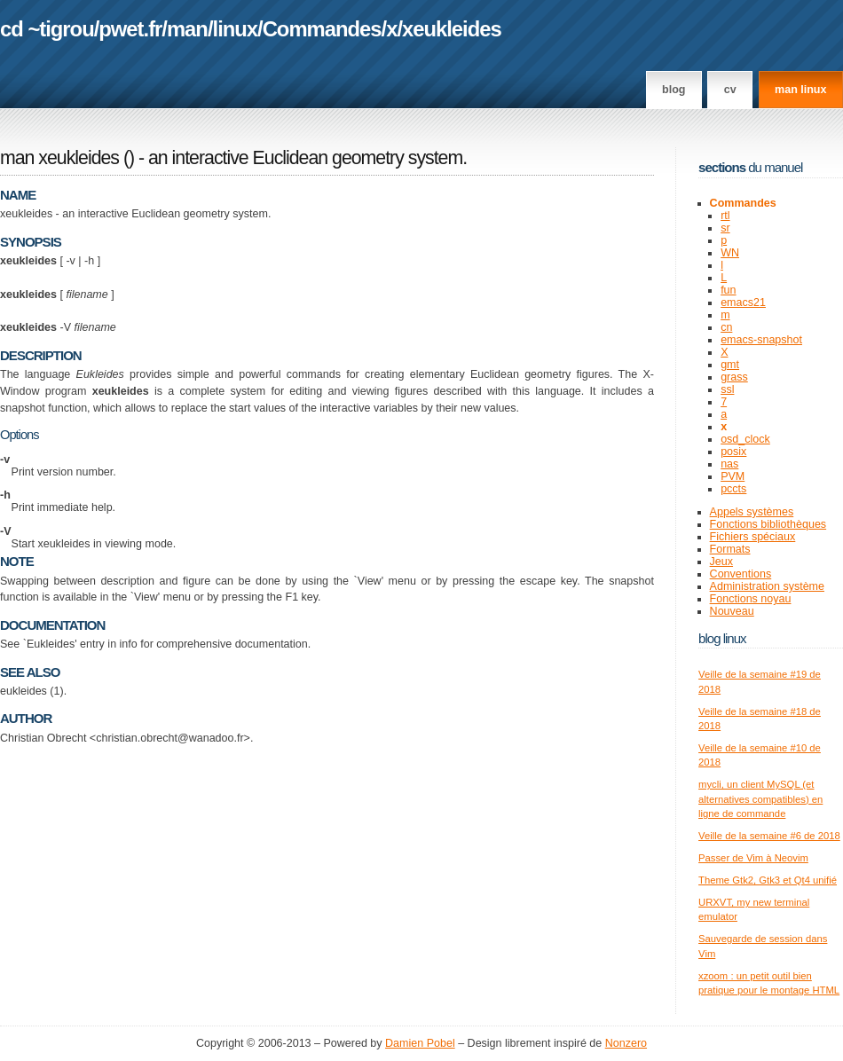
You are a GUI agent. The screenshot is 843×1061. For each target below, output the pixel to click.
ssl (727, 389)
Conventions (741, 574)
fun (728, 290)
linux (235, 29)
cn (726, 327)
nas (729, 464)
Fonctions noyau (751, 599)
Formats (730, 549)
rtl (725, 215)
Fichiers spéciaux (753, 536)
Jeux (721, 561)
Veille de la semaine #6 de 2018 (769, 835)
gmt (730, 364)
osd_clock (745, 439)
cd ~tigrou (47, 29)
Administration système (767, 586)
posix (733, 451)
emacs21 (743, 302)
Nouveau (732, 611)
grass (734, 377)
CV (730, 89)
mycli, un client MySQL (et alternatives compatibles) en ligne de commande (760, 799)
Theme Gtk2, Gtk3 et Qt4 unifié (767, 880)
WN (730, 253)
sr (725, 228)
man (187, 29)
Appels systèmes (752, 512)
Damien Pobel (420, 1043)
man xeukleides (59, 158)
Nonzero (626, 1043)
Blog (673, 89)
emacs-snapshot (761, 340)
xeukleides (451, 29)
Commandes (322, 29)
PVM (733, 476)
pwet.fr (130, 29)
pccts (733, 489)
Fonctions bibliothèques (768, 524)
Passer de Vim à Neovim (753, 858)
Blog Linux (722, 638)
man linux (800, 89)
